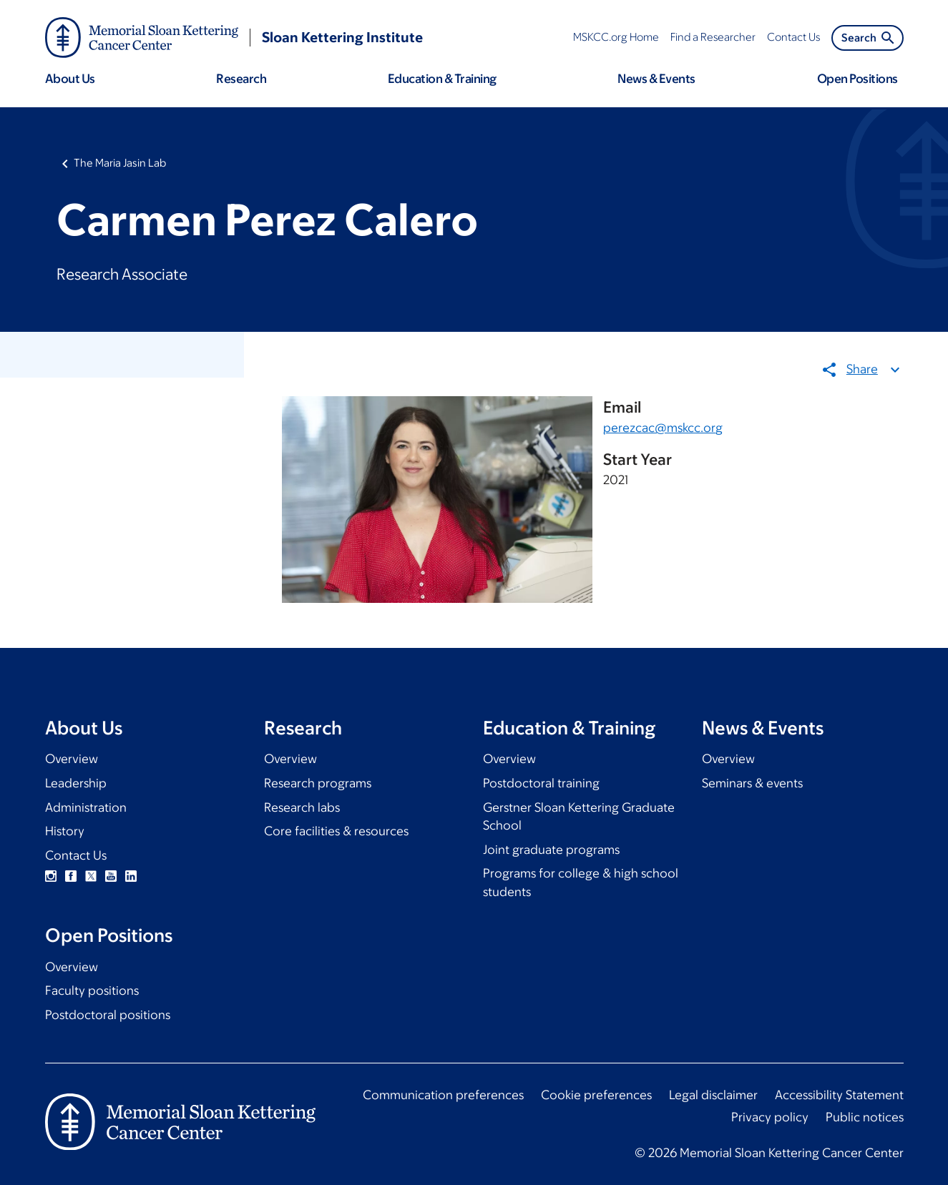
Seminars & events (752, 783)
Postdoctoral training (541, 783)
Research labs (302, 807)
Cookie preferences (596, 1095)
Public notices (865, 1117)
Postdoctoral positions (107, 1015)
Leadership (76, 783)
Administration (86, 807)
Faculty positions (92, 990)
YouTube (111, 876)
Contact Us (76, 855)
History (64, 831)
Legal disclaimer (713, 1095)
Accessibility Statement (839, 1095)
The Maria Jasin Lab (120, 163)
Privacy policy (769, 1117)
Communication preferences (443, 1095)
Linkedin (131, 876)
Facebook (71, 876)
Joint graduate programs (551, 849)
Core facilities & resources (336, 831)
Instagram (51, 876)
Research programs (317, 783)
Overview (71, 759)
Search (868, 37)
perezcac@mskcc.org (663, 427)
